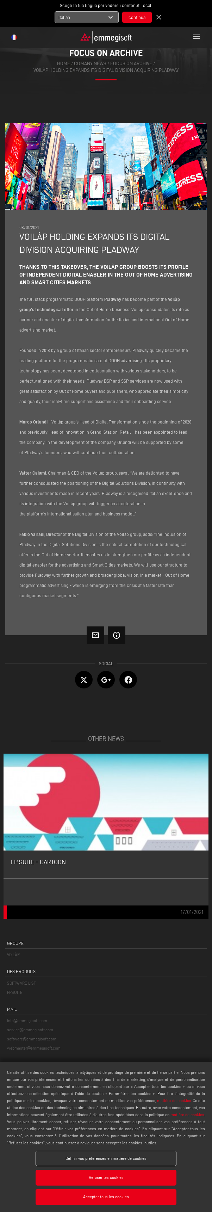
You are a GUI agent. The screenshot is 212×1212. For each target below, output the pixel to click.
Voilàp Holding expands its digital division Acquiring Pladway (106, 70)
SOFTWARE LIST (21, 983)
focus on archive (131, 63)
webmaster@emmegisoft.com (34, 1048)
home (63, 63)
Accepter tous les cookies (106, 1196)
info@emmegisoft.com (27, 1020)
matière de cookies (174, 1100)
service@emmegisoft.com (30, 1029)
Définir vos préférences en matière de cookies (106, 1158)
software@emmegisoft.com (31, 1039)
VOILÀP (13, 954)
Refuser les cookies (106, 1177)
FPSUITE (15, 992)
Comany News (90, 63)
